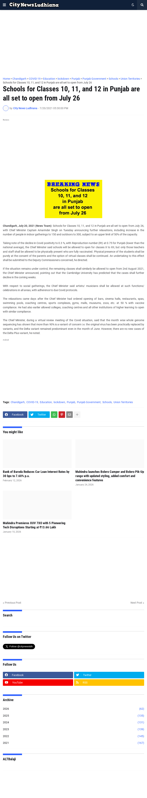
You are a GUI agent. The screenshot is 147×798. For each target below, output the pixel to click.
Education (46, 402)
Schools (107, 402)
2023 (73, 729)
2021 (73, 743)
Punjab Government (89, 402)
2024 (73, 722)
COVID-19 (32, 402)
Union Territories (123, 402)
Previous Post (13, 602)
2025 (73, 716)
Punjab (71, 402)
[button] (4, 5)
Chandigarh (18, 402)
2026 (73, 709)
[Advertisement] (73, 41)
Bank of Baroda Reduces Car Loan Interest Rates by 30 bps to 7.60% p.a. (36, 474)
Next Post (136, 602)
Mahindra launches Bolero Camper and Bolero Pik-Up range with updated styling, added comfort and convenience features (109, 476)
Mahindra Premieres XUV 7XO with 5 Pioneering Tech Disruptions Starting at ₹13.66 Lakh (34, 525)
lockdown (59, 402)
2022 (73, 736)
